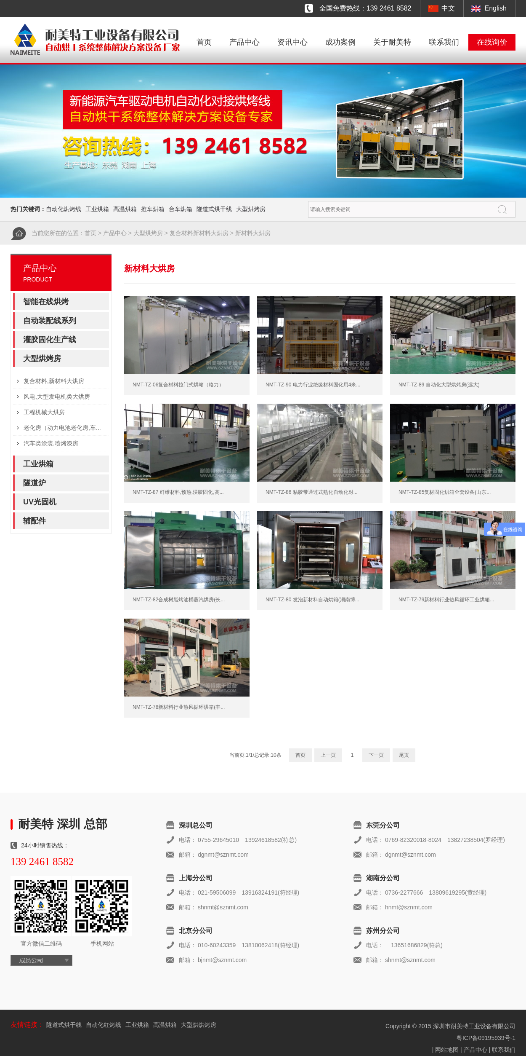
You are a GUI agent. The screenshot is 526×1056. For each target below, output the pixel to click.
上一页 (328, 755)
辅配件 (34, 521)
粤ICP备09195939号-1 (486, 1038)
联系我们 (444, 42)
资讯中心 (292, 42)
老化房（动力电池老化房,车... (62, 427)
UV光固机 (39, 502)
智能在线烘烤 (46, 302)
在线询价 (492, 42)
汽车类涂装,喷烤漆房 (51, 443)
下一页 (376, 755)
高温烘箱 (125, 209)
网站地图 (447, 1049)
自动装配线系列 (49, 320)
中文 (448, 8)
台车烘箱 (180, 209)
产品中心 (244, 42)
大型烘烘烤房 (198, 1024)
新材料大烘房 (253, 233)
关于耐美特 (392, 42)
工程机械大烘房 (44, 412)
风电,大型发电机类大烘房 (57, 396)
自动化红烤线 (103, 1024)
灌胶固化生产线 (49, 339)
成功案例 (340, 42)
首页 (204, 42)
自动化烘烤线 (63, 209)
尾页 (404, 755)
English (496, 8)
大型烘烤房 (251, 209)
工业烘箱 (97, 209)
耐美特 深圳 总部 (62, 824)
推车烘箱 (153, 209)
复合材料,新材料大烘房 (54, 381)
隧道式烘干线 (214, 209)
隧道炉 (34, 483)
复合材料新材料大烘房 (199, 233)
